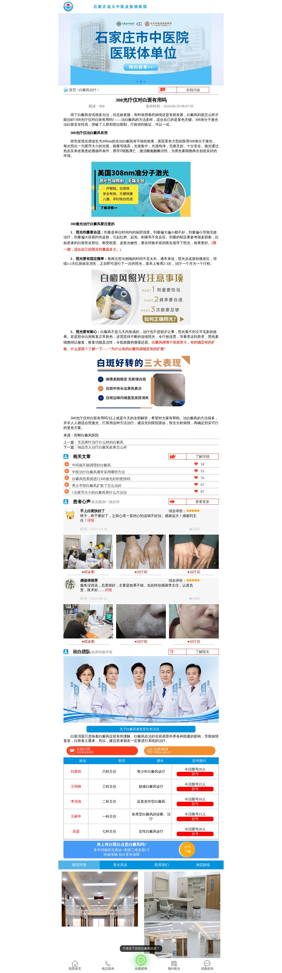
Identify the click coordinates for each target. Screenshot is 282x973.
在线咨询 (141, 962)
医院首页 (75, 965)
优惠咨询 (207, 965)
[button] (137, 82)
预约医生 (174, 965)
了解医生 (202, 652)
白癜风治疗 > (89, 90)
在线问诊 (193, 90)
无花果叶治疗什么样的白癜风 (100, 442)
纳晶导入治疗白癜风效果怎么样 (102, 447)
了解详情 (202, 456)
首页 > (74, 90)
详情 (90, 520)
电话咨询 (108, 965)
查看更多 (202, 502)
